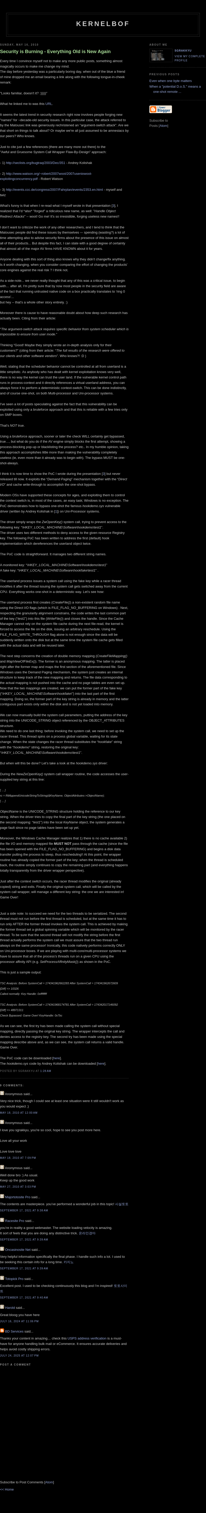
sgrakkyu (183, 50)
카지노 (69, 1262)
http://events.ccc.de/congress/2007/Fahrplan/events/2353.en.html (55, 190)
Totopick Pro (14, 1279)
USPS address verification (86, 1338)
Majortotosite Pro (17, 1197)
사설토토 (121, 1204)
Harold (10, 1308)
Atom (49, 1482)
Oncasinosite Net (18, 1250)
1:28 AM (45, 1071)
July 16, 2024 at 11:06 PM (19, 1321)
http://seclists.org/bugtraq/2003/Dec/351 (35, 163)
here (56, 1058)
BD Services (14, 1331)
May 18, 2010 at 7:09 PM (18, 1157)
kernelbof (103, 24)
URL (48, 104)
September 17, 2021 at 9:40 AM (24, 1297)
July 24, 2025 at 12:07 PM (19, 1355)
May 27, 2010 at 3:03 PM (18, 1186)
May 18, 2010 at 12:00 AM (19, 1112)
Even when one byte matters (170, 81)
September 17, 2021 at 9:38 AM (24, 1210)
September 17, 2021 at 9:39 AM (24, 1239)
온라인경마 (87, 1233)
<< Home (7, 1489)
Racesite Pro (14, 1221)
